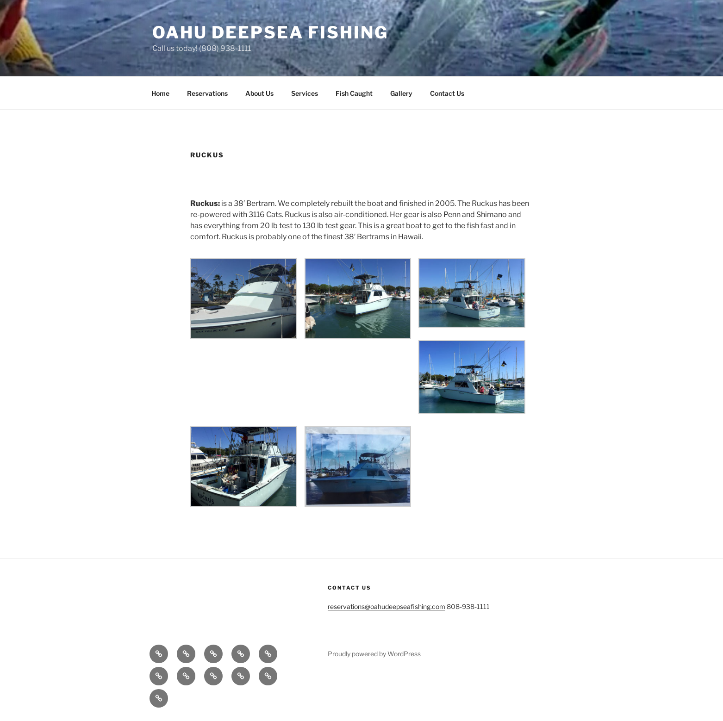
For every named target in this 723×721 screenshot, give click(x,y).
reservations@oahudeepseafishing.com (386, 606)
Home (160, 93)
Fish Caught (354, 93)
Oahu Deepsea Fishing (270, 32)
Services (304, 93)
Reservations (207, 93)
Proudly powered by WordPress (374, 654)
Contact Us (447, 93)
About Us (259, 93)
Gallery (401, 93)
